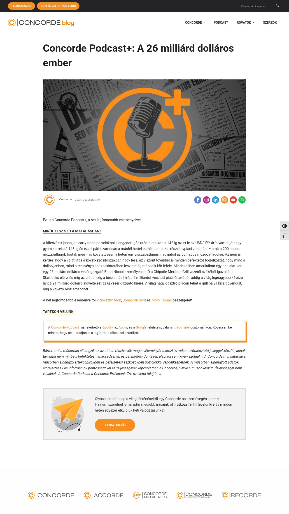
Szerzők (270, 22)
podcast (221, 22)
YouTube (182, 327)
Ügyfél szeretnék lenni (58, 5)
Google (141, 327)
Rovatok (244, 22)
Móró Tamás (161, 300)
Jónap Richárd (134, 300)
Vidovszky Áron (109, 300)
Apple (123, 327)
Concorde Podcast (65, 327)
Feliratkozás (21, 5)
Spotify (107, 327)
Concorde (194, 22)
